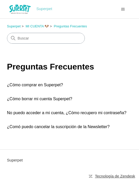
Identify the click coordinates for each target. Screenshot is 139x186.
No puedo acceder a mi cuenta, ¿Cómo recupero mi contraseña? (67, 113)
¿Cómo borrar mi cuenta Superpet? (39, 99)
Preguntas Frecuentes (70, 26)
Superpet (14, 26)
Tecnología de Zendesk (115, 176)
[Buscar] (46, 38)
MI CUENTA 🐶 (37, 26)
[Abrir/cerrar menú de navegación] (123, 9)
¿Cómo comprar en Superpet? (35, 85)
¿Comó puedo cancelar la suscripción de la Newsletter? (58, 127)
